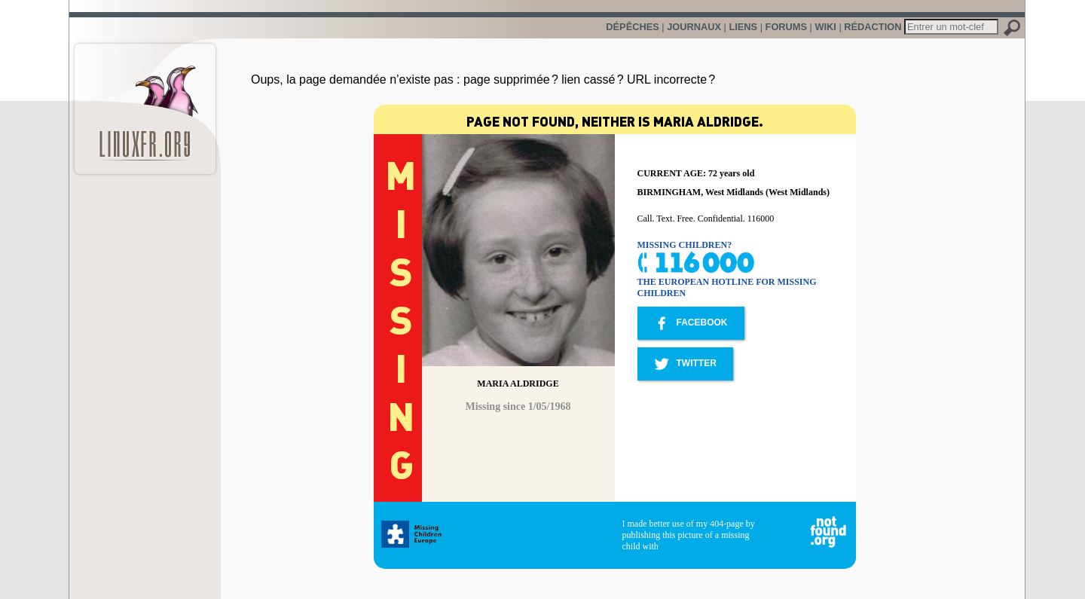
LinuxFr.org (145, 101)
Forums (786, 26)
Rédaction (872, 26)
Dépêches (632, 26)
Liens (743, 26)
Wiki (825, 26)
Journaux (694, 26)
